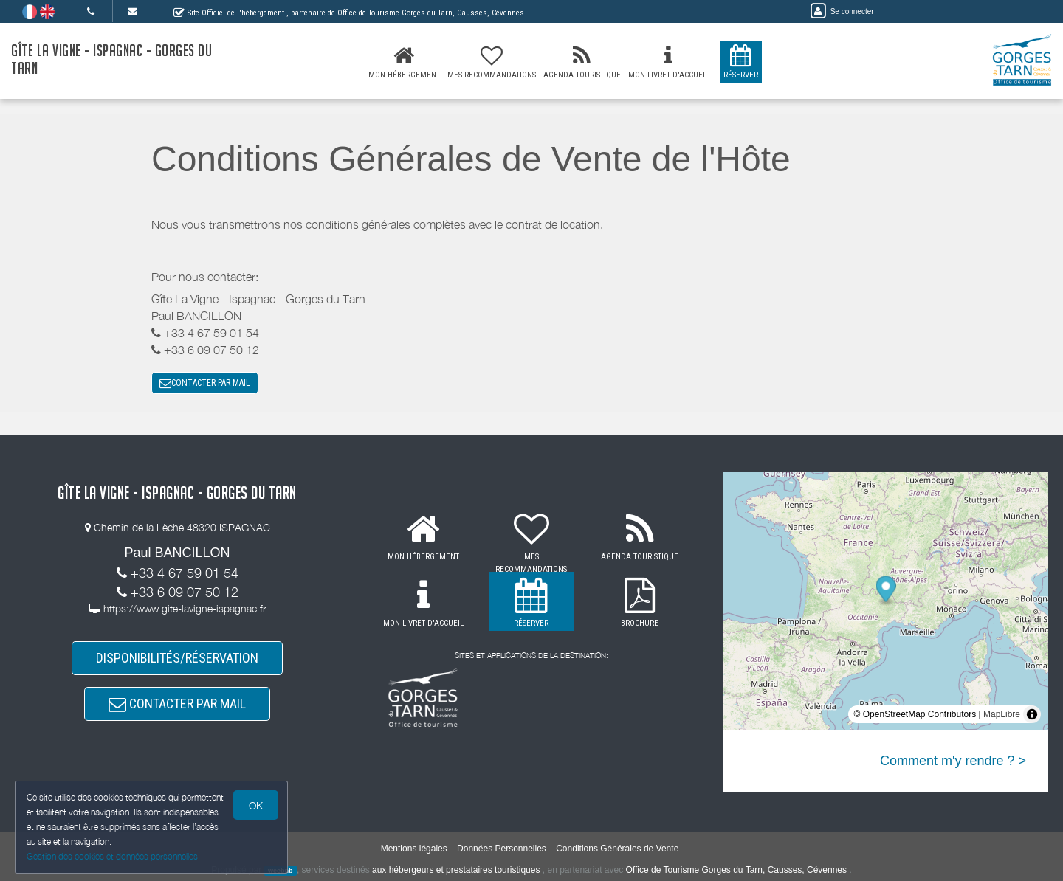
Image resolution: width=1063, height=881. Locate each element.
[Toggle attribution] (1032, 714)
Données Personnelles (501, 848)
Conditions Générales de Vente (617, 848)
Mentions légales (414, 848)
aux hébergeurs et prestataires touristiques (456, 870)
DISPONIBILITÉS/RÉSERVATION (177, 658)
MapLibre (1001, 714)
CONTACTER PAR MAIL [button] (204, 383)
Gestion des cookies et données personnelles (112, 856)
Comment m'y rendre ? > (953, 760)
